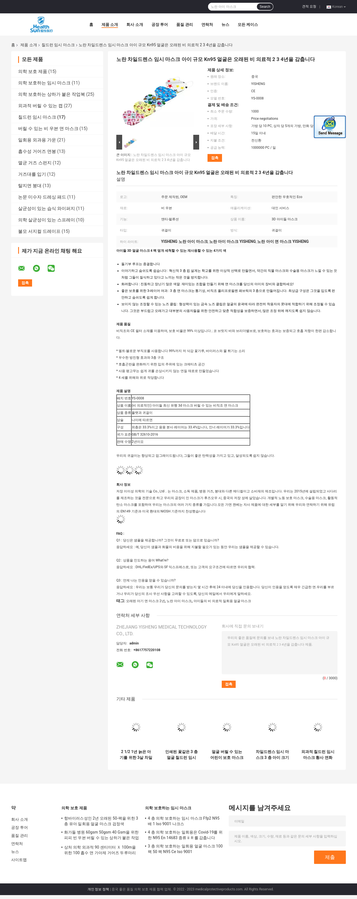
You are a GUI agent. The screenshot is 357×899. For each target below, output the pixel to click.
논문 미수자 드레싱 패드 (42, 197)
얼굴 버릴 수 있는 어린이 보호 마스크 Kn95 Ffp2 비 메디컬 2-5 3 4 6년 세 (226, 754)
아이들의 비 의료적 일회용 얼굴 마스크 (222, 601)
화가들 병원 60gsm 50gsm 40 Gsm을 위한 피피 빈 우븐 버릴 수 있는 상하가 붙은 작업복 (101, 836)
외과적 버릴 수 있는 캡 (40, 105)
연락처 (207, 24)
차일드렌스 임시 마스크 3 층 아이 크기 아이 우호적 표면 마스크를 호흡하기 (272, 754)
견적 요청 (309, 6)
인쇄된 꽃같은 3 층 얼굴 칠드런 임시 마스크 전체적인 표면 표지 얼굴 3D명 (181, 754)
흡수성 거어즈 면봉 (37, 151)
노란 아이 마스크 (179, 601)
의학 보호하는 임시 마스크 (44, 82)
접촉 (214, 158)
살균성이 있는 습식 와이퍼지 (46, 208)
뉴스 (225, 24)
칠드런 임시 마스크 (58, 45)
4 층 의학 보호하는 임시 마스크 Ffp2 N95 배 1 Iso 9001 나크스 (183, 821)
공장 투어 (159, 24)
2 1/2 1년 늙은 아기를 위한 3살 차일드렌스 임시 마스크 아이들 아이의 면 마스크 (136, 754)
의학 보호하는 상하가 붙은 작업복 (51, 94)
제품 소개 (110, 24)
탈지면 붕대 (30, 185)
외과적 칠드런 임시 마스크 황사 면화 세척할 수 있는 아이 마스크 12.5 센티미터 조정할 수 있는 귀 (317, 754)
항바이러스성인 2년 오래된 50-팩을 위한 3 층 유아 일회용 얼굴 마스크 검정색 (101, 821)
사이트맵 (19, 860)
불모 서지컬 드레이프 (39, 231)
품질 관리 (184, 24)
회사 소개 (134, 24)
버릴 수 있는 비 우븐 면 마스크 (48, 128)
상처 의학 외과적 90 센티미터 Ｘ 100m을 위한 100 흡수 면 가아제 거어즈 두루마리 (100, 850)
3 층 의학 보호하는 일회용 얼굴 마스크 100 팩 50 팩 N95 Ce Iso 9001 (185, 849)
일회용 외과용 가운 (37, 140)
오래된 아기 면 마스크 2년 (145, 601)
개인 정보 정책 (98, 889)
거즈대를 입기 (32, 174)
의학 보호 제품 (32, 71)
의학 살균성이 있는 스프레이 (46, 220)
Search (265, 7)
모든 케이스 (248, 24)
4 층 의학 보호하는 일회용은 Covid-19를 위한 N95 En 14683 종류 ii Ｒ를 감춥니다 (185, 835)
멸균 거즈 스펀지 (35, 162)
